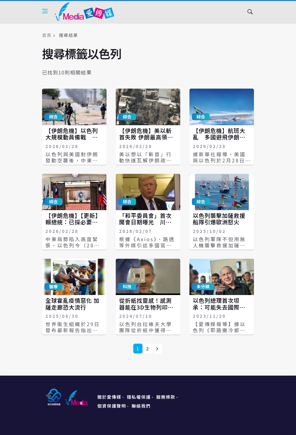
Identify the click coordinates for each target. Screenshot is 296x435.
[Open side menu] (45, 11)
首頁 (47, 35)
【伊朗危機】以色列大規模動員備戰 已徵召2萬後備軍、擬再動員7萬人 (73, 140)
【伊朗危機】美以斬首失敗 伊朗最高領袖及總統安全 (146, 137)
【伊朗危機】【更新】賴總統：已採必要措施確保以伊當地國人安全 (73, 225)
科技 (127, 286)
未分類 (203, 286)
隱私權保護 (139, 397)
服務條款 (165, 397)
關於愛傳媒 (109, 397)
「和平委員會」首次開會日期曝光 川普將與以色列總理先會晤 (145, 225)
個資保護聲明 (111, 406)
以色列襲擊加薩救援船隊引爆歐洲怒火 (219, 218)
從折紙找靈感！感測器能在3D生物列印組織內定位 (146, 306)
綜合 (53, 117)
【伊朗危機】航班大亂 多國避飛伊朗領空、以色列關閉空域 (219, 137)
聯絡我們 (141, 406)
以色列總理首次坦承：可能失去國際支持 (219, 306)
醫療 (53, 286)
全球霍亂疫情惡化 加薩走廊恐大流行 (72, 303)
